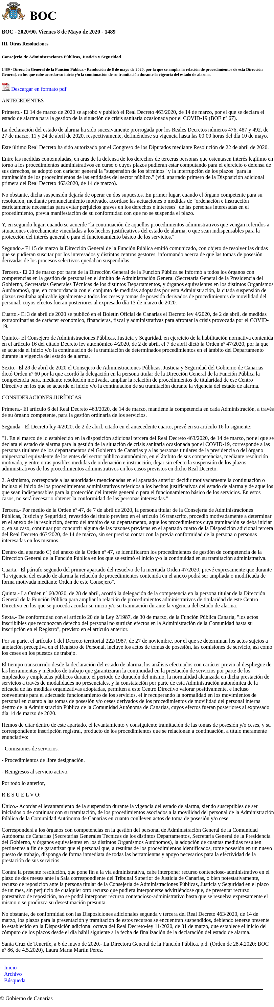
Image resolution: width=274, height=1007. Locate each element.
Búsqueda (14, 980)
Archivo (13, 974)
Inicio (10, 967)
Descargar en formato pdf (39, 89)
